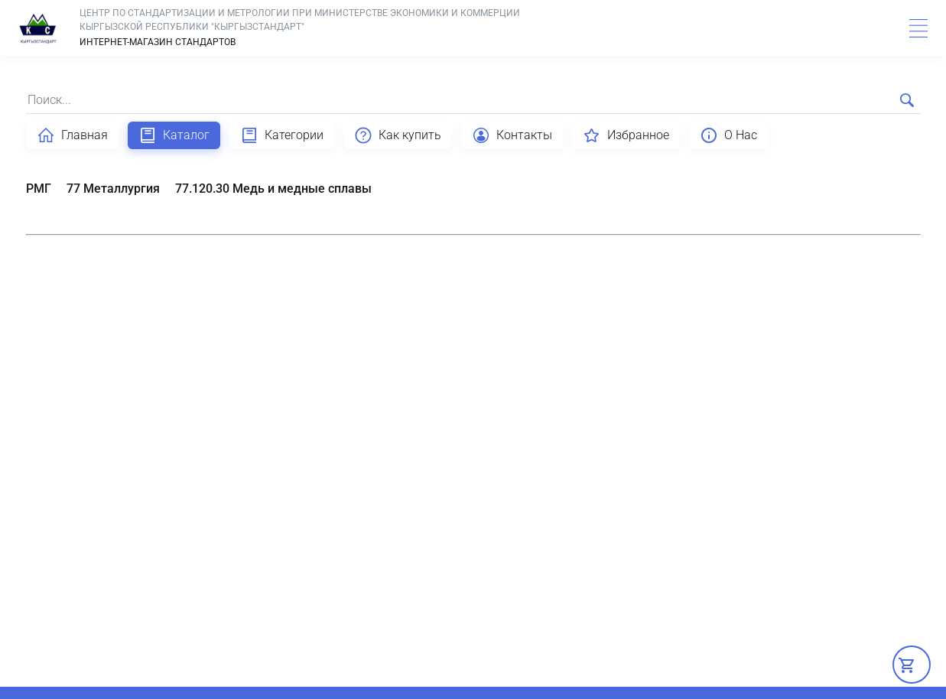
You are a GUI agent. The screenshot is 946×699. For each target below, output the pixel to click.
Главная (72, 135)
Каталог (174, 135)
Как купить (397, 135)
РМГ (38, 188)
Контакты (512, 135)
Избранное (626, 135)
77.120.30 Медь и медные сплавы (273, 188)
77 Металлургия (113, 188)
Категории (281, 135)
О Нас (728, 135)
